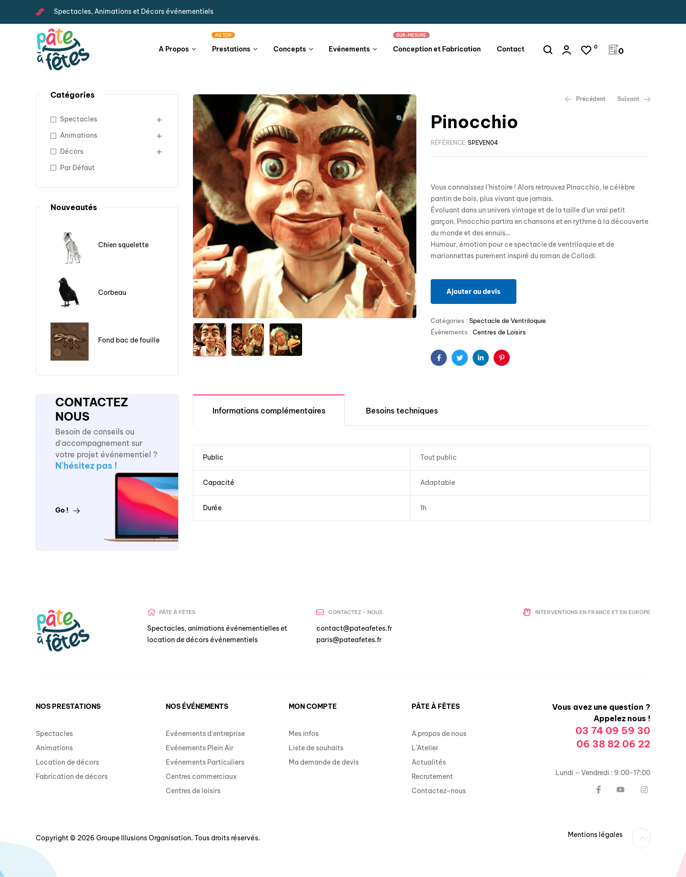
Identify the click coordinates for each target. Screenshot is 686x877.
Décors (71, 151)
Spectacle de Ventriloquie (507, 320)
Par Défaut (77, 167)
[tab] (269, 409)
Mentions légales (595, 834)
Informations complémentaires (268, 410)
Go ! (67, 510)
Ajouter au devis (473, 291)
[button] (400, 114)
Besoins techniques (402, 410)
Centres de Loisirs (499, 332)
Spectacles (78, 119)
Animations (78, 135)
